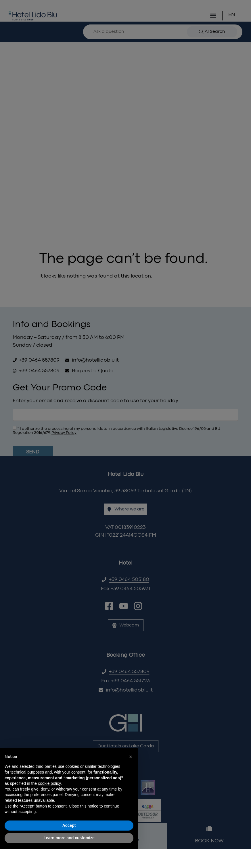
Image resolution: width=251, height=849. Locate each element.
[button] (130, 756)
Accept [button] (69, 825)
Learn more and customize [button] (68, 837)
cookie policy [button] (49, 783)
